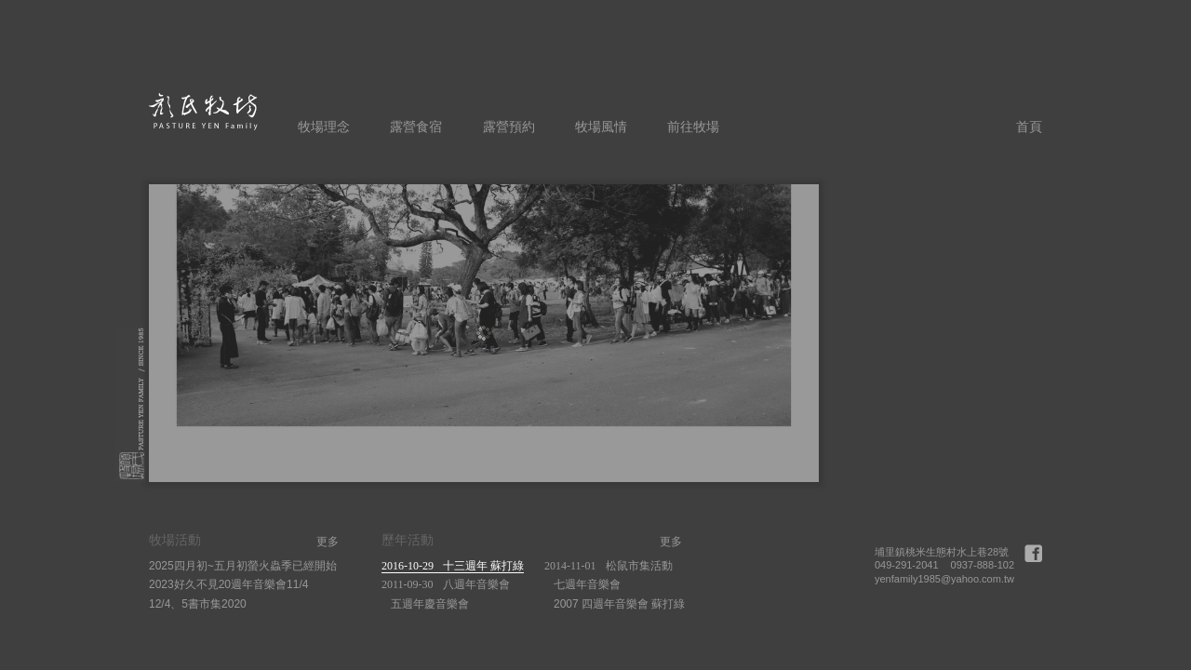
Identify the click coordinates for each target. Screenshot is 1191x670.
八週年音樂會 (445, 584)
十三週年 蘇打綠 (452, 565)
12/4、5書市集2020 (198, 603)
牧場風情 (601, 126)
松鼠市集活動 (608, 565)
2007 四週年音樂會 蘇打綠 (619, 603)
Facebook (1033, 553)
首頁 (1029, 126)
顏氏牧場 (204, 111)
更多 (327, 541)
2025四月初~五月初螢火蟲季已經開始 (243, 565)
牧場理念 (324, 126)
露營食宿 (416, 126)
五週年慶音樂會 (430, 603)
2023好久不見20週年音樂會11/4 (228, 584)
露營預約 (509, 126)
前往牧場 (693, 126)
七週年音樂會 (587, 584)
